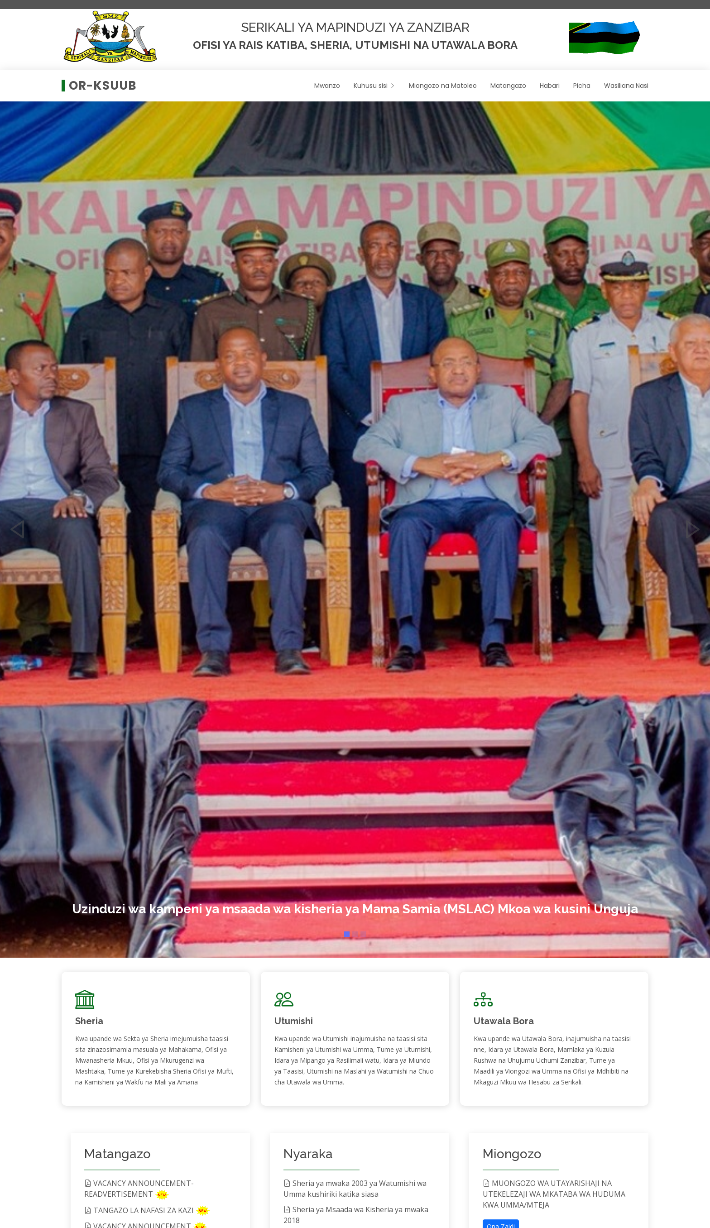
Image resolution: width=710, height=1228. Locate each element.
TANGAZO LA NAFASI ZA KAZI (140, 1210)
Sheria (89, 1021)
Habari (550, 85)
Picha (581, 85)
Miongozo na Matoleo (443, 85)
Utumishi (293, 1021)
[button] (17, 520)
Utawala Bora (504, 1021)
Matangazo (508, 85)
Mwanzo (327, 85)
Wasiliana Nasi (626, 85)
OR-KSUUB (103, 85)
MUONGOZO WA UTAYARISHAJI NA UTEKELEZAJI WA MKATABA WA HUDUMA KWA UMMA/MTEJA (554, 1194)
